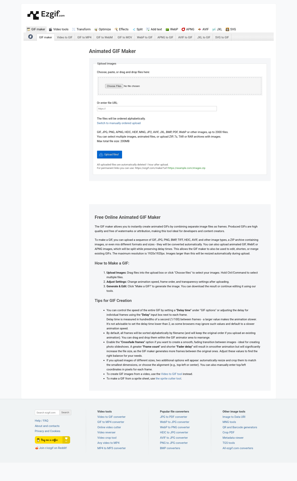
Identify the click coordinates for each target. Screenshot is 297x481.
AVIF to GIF (185, 37)
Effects (124, 29)
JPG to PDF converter (173, 435)
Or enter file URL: (107, 121)
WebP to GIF (145, 37)
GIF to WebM (104, 37)
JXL (219, 29)
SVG (233, 29)
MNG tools (229, 440)
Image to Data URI (234, 435)
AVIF (205, 29)
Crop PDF (228, 451)
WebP (174, 29)
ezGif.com (46, 15)
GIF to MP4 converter (110, 440)
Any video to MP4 (108, 461)
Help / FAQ (41, 439)
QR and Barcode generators (240, 445)
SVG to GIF (222, 37)
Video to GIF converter (111, 435)
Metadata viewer (233, 456)
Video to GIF (65, 37)
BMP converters (170, 466)
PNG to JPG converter (174, 461)
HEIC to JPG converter (174, 451)
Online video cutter (109, 445)
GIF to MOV (125, 37)
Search (65, 430)
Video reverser (106, 451)
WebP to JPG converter (174, 440)
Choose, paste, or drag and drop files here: (123, 72)
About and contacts (47, 444)
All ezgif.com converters (238, 466)
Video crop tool (107, 456)
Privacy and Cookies (47, 449)
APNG (190, 29)
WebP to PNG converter (175, 445)
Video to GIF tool (171, 392)
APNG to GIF (165, 37)
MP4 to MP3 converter (111, 466)
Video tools (60, 29)
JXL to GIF (203, 37)
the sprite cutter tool (168, 397)
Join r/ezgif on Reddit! (53, 466)
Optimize (105, 29)
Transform (84, 29)
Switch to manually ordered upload (119, 142)
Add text (156, 29)
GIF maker (38, 29)
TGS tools (229, 461)
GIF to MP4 (84, 37)
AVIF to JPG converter (174, 456)
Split (140, 29)
